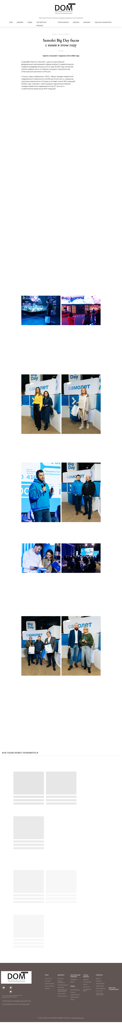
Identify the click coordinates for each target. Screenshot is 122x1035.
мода (30, 22)
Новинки (98, 892)
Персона (86, 890)
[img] (63, 9)
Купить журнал (49, 894)
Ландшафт (61, 898)
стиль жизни (86, 886)
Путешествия (87, 892)
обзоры (99, 886)
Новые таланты (75, 905)
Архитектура (100, 896)
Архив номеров (49, 897)
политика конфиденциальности (16, 912)
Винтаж (98, 889)
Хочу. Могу (99, 901)
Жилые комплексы (61, 892)
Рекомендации (100, 899)
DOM (11, 22)
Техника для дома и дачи (99, 904)
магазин (86, 22)
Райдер (47, 899)
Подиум (72, 903)
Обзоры (76, 22)
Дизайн (20, 22)
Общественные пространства (62, 901)
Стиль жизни (63, 22)
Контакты (48, 892)
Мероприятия (100, 894)
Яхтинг (85, 895)
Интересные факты (87, 900)
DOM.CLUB (48, 889)
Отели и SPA (61, 904)
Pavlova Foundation (103, 22)
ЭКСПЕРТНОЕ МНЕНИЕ (75, 886)
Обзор (72, 892)
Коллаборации (75, 900)
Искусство (86, 897)
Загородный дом (63, 895)
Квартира (60, 889)
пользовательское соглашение (15, 915)
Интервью (73, 890)
